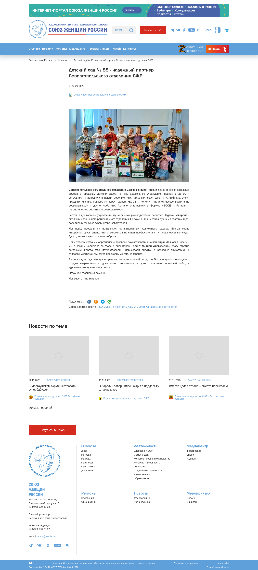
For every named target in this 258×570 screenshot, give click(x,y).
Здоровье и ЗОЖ (143, 450)
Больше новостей (44, 408)
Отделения (87, 498)
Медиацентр (77, 49)
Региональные (142, 501)
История (86, 454)
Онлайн (191, 498)
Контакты (129, 49)
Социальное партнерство (148, 470)
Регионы (61, 49)
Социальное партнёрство (161, 306)
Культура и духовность (113, 306)
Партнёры (87, 462)
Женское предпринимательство (152, 458)
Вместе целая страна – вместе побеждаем (198, 386)
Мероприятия (198, 493)
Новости (47, 49)
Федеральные (142, 498)
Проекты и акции (99, 49)
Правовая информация (186, 563)
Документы (87, 470)
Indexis (225, 567)
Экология (139, 466)
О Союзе (34, 49)
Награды (86, 458)
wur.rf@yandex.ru (46, 536)
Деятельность (145, 446)
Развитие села (142, 474)
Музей (117, 49)
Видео (190, 454)
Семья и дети (136, 306)
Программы (88, 466)
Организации (88, 501)
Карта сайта (223, 563)
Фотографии (194, 450)
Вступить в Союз (153, 30)
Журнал (191, 458)
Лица (84, 450)
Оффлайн (192, 501)
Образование (141, 478)
